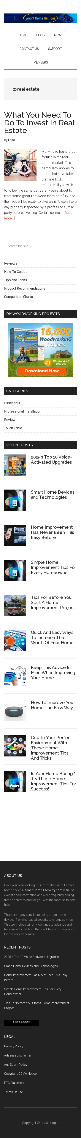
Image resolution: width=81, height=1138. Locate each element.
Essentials (12, 403)
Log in (54, 1123)
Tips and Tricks (15, 280)
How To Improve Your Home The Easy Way (53, 705)
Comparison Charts (18, 297)
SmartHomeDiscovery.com (43, 890)
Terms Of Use (13, 1092)
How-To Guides (15, 272)
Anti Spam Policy (15, 1064)
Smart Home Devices (40, 18)
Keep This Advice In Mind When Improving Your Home (53, 672)
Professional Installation (22, 411)
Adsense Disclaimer (17, 1055)
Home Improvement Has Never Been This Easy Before (52, 532)
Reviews (10, 263)
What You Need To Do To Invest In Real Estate (39, 122)
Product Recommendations (24, 288)
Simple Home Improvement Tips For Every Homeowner (53, 567)
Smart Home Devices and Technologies (53, 495)
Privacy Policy (13, 1046)
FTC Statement (14, 1083)
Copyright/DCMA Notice (20, 1073)
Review (9, 420)
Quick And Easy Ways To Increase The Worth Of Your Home (52, 637)
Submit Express (21, 1021)
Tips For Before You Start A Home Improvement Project (53, 602)
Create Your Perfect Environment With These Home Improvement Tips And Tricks (51, 748)
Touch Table (13, 428)
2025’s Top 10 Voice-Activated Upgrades (51, 459)
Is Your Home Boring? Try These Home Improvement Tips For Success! (53, 781)
